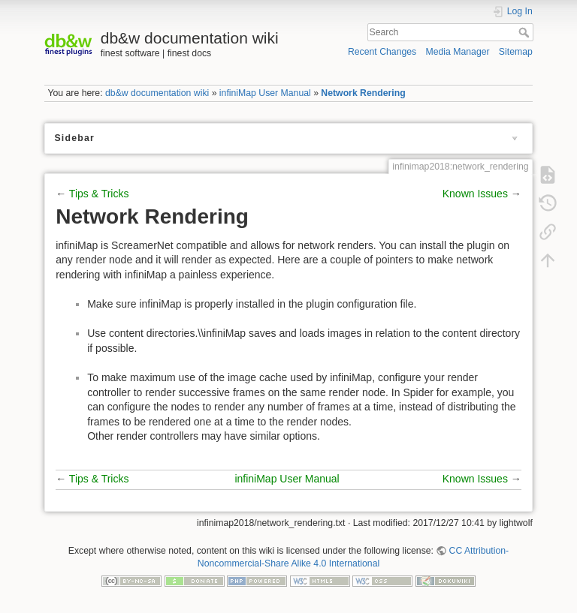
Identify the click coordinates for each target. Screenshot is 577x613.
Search (525, 32)
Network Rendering (363, 93)
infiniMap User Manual (265, 93)
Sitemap (516, 52)
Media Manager (457, 52)
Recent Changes (382, 52)
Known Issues (475, 194)
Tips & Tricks (99, 194)
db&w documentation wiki (157, 93)
